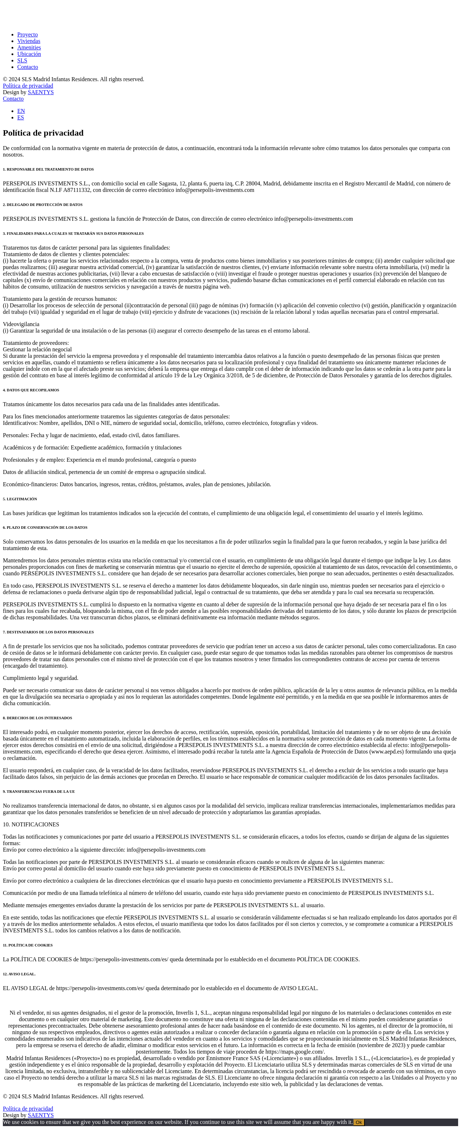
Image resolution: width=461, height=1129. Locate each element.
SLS (22, 60)
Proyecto (27, 34)
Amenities (29, 47)
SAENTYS (41, 92)
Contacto (27, 67)
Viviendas (28, 41)
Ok (359, 1122)
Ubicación (29, 54)
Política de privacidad (28, 86)
